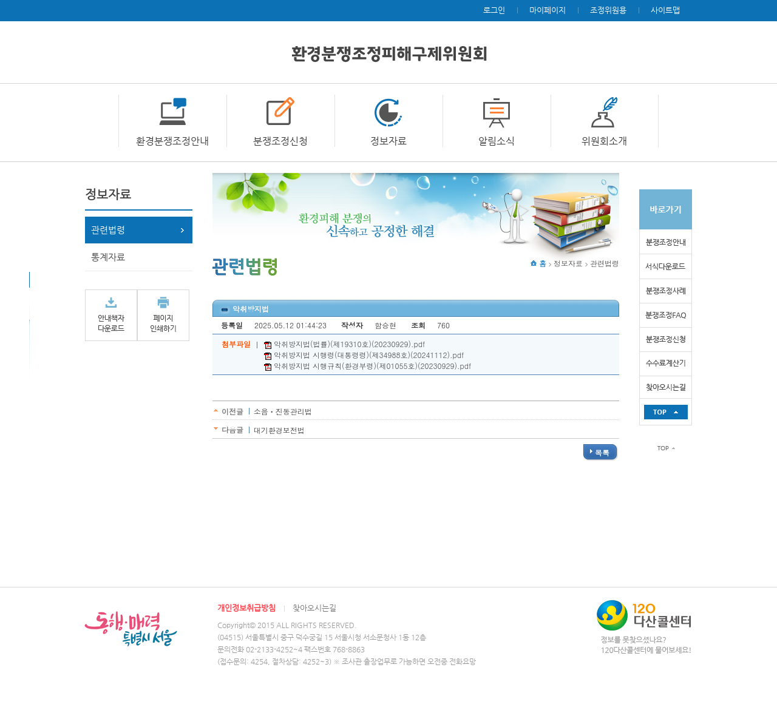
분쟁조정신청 (280, 141)
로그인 (494, 10)
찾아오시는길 (314, 607)
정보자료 (388, 141)
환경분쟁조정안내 (172, 141)
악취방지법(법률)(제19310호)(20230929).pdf (344, 344)
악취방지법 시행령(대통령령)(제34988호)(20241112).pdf (364, 355)
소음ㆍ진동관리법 (283, 411)
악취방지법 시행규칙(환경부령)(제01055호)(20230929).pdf (367, 365)
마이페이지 (547, 10)
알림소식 (496, 141)
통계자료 (108, 257)
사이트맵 (665, 10)
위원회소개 (604, 141)
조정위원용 (608, 10)
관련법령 (108, 230)
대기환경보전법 (279, 430)
